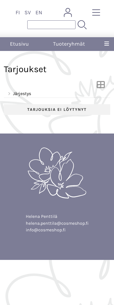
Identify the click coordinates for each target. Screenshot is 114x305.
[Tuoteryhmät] (96, 12)
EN (38, 12)
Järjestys (19, 94)
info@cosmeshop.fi (46, 229)
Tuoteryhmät (69, 44)
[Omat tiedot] (67, 12)
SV (27, 12)
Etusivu (19, 44)
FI (18, 12)
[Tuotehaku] (51, 24)
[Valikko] (106, 44)
